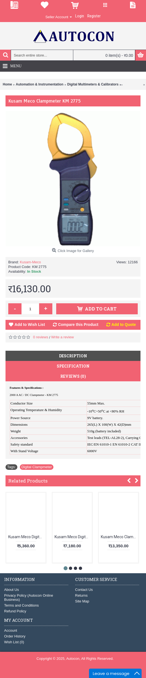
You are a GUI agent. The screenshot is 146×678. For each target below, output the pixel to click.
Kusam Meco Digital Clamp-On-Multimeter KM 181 (73, 537)
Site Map (82, 601)
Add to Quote (124, 324)
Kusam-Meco (30, 262)
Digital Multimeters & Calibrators (92, 84)
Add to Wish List (30, 324)
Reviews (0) (73, 376)
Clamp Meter (132, 84)
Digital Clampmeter (36, 467)
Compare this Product (78, 324)
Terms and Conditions (21, 605)
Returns (81, 595)
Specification (73, 366)
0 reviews (40, 337)
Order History (14, 636)
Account (10, 630)
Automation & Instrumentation (39, 84)
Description (73, 355)
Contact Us (84, 590)
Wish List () (14, 642)
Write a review (62, 337)
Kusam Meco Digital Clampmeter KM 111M (26, 537)
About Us (11, 590)
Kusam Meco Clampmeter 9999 (119, 537)
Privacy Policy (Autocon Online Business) (28, 597)
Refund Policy (15, 611)
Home (7, 84)
